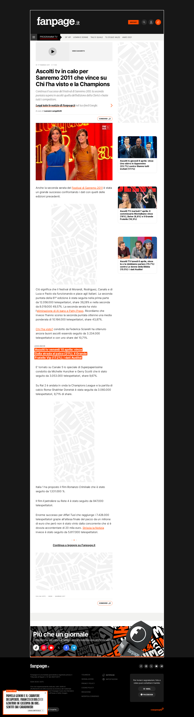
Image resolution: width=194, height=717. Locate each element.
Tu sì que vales (112, 37)
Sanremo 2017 (60, 596)
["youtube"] (51, 648)
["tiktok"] (36, 648)
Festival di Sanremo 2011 (87, 187)
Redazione (86, 692)
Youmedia (86, 675)
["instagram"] (44, 648)
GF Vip (68, 37)
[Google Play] (52, 709)
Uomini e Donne (80, 37)
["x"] (59, 648)
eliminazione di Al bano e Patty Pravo (60, 310)
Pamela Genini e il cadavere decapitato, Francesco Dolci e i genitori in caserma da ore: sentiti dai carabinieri (24, 701)
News (50, 596)
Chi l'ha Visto (41, 596)
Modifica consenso (90, 696)
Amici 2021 (127, 37)
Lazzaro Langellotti (53, 111)
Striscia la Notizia (93, 527)
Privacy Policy (88, 683)
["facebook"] (66, 648)
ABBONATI (133, 22)
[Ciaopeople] (157, 710)
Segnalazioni (87, 679)
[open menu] (33, 37)
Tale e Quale (97, 37)
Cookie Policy (88, 688)
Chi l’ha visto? (44, 329)
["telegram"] (74, 648)
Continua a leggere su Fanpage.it (74, 545)
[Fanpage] (39, 666)
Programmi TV (49, 36)
